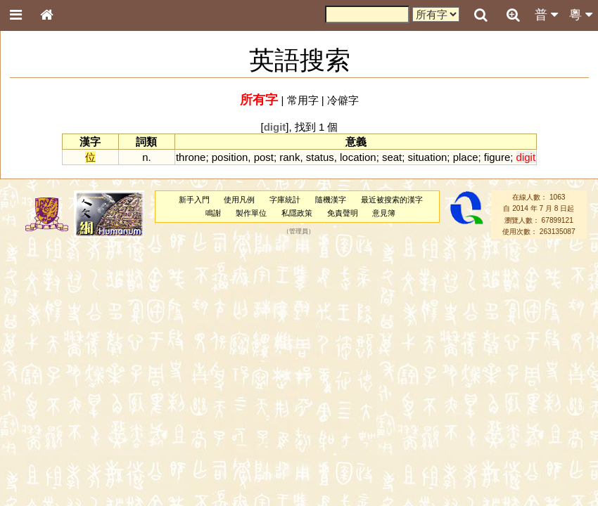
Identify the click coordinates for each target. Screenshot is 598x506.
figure (497, 157)
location (358, 157)
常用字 (303, 100)
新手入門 (194, 199)
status (320, 157)
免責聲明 (342, 213)
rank (289, 157)
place (465, 157)
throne (190, 157)
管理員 (298, 231)
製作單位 (251, 213)
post (264, 157)
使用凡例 (239, 199)
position (230, 157)
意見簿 (383, 213)
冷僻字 (343, 100)
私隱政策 (296, 213)
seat (392, 157)
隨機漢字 (330, 199)
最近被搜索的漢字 (392, 199)
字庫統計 (284, 199)
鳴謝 (213, 213)
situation (427, 157)
